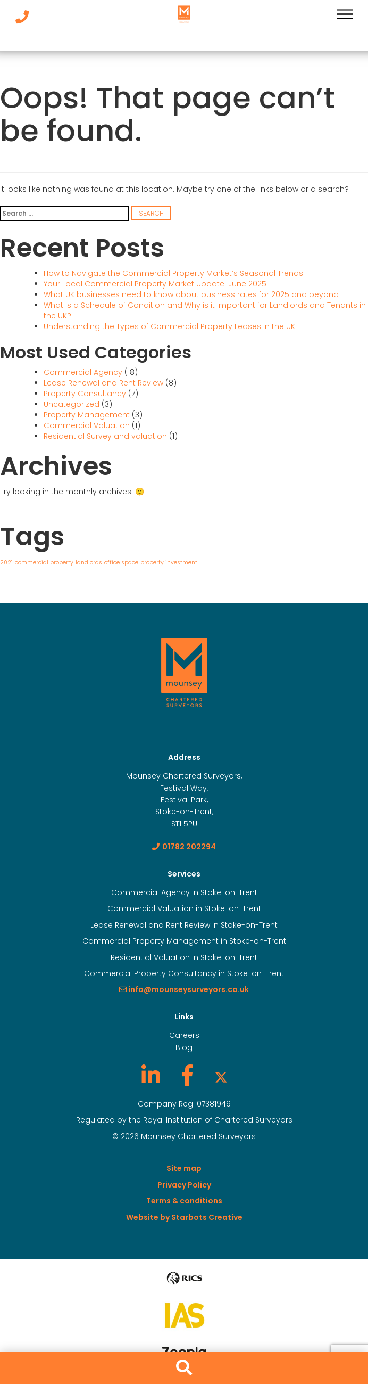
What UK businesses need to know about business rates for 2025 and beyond (191, 294)
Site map (184, 1168)
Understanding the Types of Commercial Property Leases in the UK (169, 326)
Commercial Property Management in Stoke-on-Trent (184, 941)
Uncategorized (71, 404)
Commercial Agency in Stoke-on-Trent (184, 892)
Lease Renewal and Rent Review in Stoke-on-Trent (184, 925)
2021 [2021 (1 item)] (6, 563)
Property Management (87, 415)
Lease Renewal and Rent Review (103, 383)
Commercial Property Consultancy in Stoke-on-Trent (184, 973)
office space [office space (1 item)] (121, 563)
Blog (184, 1047)
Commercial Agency (83, 372)
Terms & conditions (184, 1200)
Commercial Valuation (87, 425)
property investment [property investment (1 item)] (168, 563)
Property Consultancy (85, 393)
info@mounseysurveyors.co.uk (184, 989)
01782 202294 (184, 846)
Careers (184, 1035)
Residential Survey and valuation (105, 436)
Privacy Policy (184, 1185)
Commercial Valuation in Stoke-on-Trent (184, 908)
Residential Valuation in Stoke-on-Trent (184, 957)
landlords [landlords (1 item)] (89, 563)
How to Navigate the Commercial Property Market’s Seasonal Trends (173, 273)
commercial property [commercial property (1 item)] (44, 563)
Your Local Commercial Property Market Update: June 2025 (155, 284)
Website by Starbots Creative (184, 1217)
